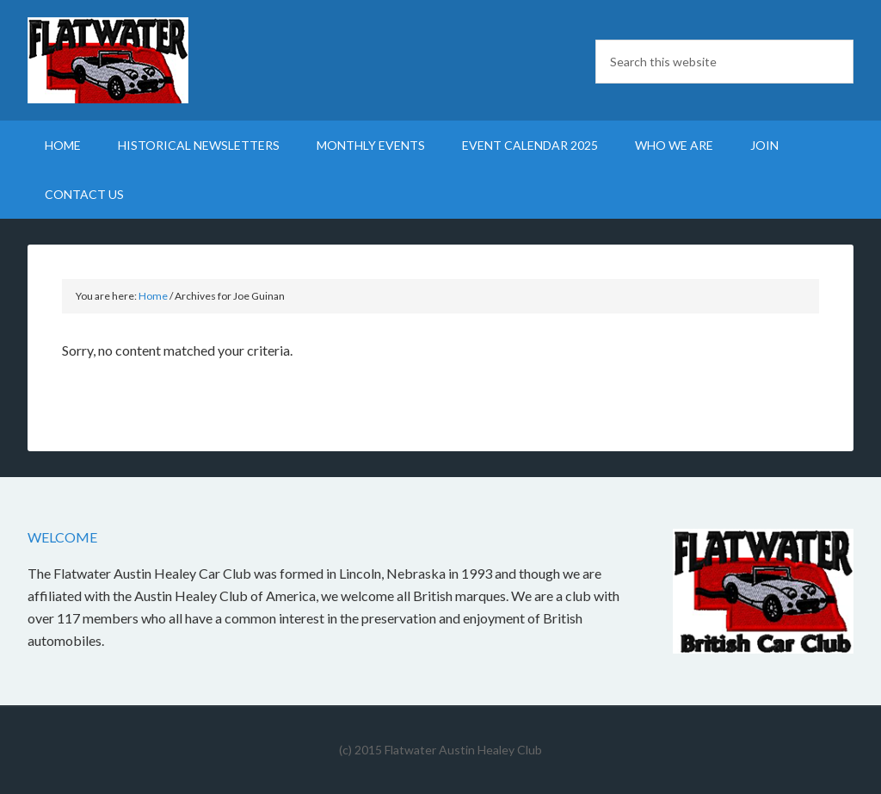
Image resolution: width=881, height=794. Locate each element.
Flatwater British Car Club (174, 60)
